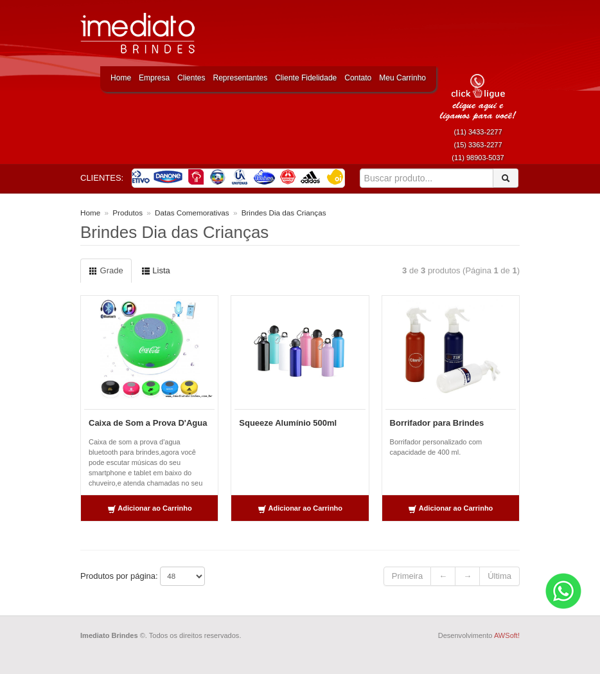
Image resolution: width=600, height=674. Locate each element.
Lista (155, 270)
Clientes (191, 77)
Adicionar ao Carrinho (149, 509)
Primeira (407, 576)
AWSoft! (507, 635)
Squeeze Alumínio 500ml (288, 423)
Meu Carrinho (402, 77)
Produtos (127, 212)
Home (120, 77)
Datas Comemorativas (192, 212)
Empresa (154, 77)
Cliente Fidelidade (306, 77)
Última (499, 576)
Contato (357, 77)
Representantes (240, 77)
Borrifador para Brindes (437, 423)
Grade (106, 270)
